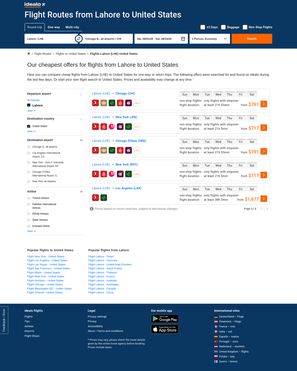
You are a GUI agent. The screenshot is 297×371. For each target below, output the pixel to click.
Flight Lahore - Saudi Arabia (105, 268)
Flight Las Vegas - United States (46, 264)
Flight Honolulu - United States (45, 280)
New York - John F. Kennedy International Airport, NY (48, 164)
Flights (29, 316)
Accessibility (95, 326)
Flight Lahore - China (100, 292)
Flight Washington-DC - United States (49, 288)
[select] (263, 104)
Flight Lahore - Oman (101, 256)
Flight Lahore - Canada (102, 288)
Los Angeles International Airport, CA (46, 155)
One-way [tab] (54, 27)
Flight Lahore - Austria (101, 276)
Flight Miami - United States (43, 272)
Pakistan (35, 100)
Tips (27, 321)
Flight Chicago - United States (45, 284)
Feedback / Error (4, 320)
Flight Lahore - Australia (102, 280)
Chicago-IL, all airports (44, 146)
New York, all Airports (44, 181)
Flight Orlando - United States (44, 292)
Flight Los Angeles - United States (47, 260)
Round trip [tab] (34, 27)
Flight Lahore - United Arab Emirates (110, 264)
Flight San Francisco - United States (48, 268)
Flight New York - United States (45, 256)
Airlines (29, 326)
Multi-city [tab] (72, 27)
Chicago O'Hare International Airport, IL (44, 173)
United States (39, 126)
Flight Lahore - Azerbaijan (103, 284)
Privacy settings (97, 316)
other (31, 110)
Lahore (37, 105)
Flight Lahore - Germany (103, 260)
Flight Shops (32, 335)
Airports (29, 330)
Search (252, 38)
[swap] (79, 39)
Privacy (92, 321)
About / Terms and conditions (105, 330)
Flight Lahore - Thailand (102, 272)
